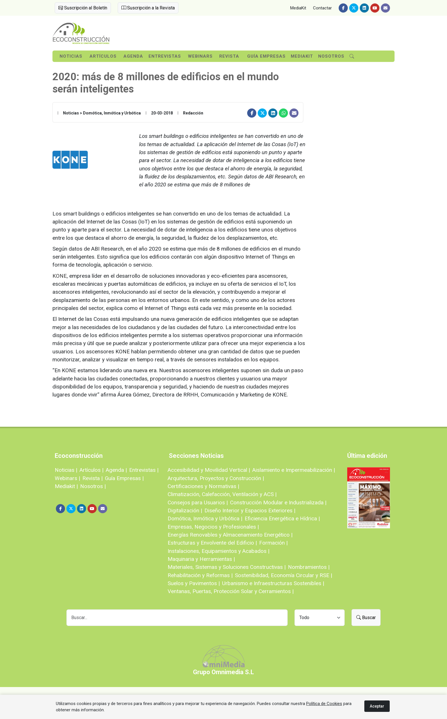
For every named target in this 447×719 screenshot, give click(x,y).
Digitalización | (185, 510)
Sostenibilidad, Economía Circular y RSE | (283, 575)
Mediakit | (66, 486)
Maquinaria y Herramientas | (201, 559)
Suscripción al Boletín (82, 7)
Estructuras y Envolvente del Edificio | (212, 542)
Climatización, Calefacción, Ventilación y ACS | (222, 494)
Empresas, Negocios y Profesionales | (213, 526)
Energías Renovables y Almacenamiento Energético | (230, 534)
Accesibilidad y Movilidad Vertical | (209, 470)
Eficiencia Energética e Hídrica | (282, 518)
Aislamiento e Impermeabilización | (293, 470)
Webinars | (67, 478)
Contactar (322, 8)
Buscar (366, 617)
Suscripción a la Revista (148, 7)
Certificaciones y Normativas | (203, 486)
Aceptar (377, 706)
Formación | (273, 542)
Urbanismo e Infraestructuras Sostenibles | (273, 583)
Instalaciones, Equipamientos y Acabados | (218, 551)
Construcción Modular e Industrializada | (278, 502)
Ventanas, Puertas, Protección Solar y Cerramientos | (231, 591)
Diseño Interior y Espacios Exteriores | (249, 510)
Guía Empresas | (124, 478)
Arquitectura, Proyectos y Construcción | (216, 478)
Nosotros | (93, 486)
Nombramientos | (309, 567)
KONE (59, 276)
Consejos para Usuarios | (198, 502)
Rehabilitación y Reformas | (200, 575)
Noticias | (66, 470)
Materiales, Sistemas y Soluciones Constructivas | (227, 567)
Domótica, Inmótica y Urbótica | (205, 518)
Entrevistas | (144, 470)
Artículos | (91, 470)
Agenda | (116, 470)
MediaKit (298, 8)
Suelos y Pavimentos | (194, 583)
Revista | (92, 478)
